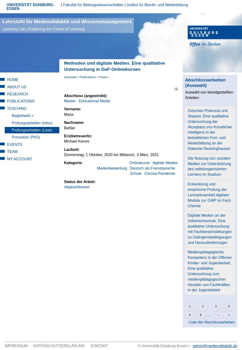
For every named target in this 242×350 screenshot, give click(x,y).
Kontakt (99, 346)
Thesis (103, 77)
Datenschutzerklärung (59, 346)
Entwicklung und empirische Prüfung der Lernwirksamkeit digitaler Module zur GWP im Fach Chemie (209, 195)
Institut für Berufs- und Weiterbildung (157, 5)
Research (17, 94)
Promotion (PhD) (26, 137)
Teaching (17, 109)
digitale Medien (165, 163)
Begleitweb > (23, 116)
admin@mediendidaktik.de (215, 346)
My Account (19, 159)
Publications (87, 77)
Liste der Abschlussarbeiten (212, 322)
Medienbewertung (112, 168)
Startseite (70, 77)
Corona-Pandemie (159, 173)
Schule (136, 173)
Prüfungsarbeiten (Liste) (32, 130)
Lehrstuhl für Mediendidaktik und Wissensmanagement (66, 25)
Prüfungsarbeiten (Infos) (32, 123)
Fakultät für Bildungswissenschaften (93, 5)
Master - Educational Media (87, 101)
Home (12, 80)
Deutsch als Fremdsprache (152, 168)
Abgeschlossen (77, 187)
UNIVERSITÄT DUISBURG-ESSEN (30, 7)
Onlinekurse (140, 163)
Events (14, 145)
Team (12, 152)
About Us (16, 87)
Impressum (16, 346)
